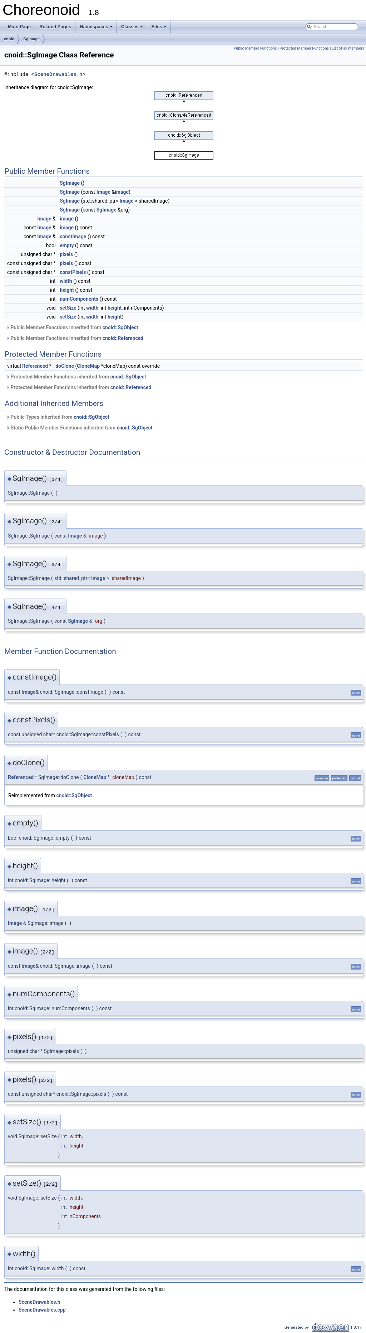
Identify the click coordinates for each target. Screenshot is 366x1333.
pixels (66, 254)
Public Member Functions (255, 48)
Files (159, 26)
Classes (132, 26)
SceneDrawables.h (58, 74)
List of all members (348, 48)
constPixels (73, 272)
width (66, 281)
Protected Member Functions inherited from (76, 377)
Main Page (19, 26)
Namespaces (96, 26)
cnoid (9, 39)
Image (103, 192)
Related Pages (55, 26)
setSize (68, 308)
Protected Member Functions (304, 48)
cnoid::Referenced (123, 338)
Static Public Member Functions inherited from (79, 428)
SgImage (31, 39)
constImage (73, 236)
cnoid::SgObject (120, 327)
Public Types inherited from (57, 417)
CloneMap (88, 366)
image (122, 192)
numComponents (79, 299)
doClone (64, 366)
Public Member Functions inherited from (72, 327)
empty (67, 245)
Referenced (35, 366)
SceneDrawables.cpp (42, 1310)
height (67, 290)
